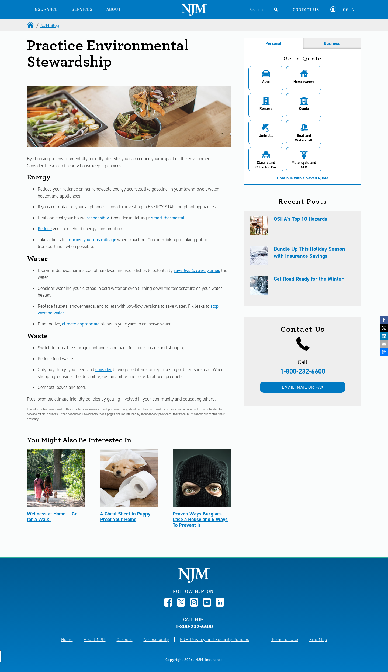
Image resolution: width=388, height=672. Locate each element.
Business (332, 43)
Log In (348, 9)
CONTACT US (306, 9)
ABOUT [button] (113, 9)
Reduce (45, 229)
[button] (344, 9)
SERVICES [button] (82, 9)
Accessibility (156, 639)
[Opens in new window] (168, 605)
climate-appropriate (80, 324)
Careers (125, 639)
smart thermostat (167, 218)
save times (197, 270)
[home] (31, 25)
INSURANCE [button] (45, 9)
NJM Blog (49, 25)
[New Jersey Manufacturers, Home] (194, 581)
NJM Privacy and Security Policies (214, 639)
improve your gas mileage (91, 240)
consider (103, 369)
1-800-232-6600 (302, 344)
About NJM (95, 639)
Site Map (318, 639)
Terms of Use (284, 639)
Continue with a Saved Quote (302, 151)
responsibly (97, 218)
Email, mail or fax (303, 360)
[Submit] (276, 9)
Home (67, 639)
